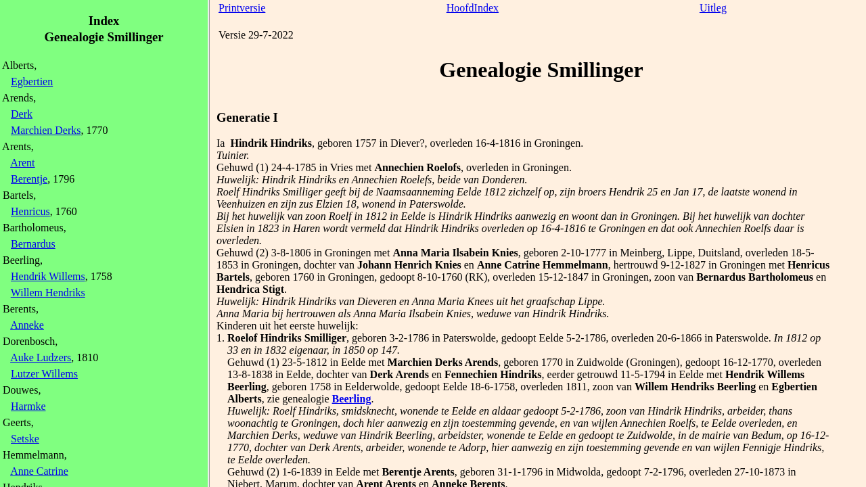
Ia (220, 143)
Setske (25, 438)
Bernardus (33, 244)
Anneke (27, 325)
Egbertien (32, 81)
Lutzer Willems (44, 373)
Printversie (242, 8)
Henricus (30, 211)
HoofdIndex (473, 8)
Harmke (28, 406)
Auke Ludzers (40, 357)
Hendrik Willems (48, 276)
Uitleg (713, 8)
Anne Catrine (39, 471)
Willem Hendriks (48, 292)
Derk (21, 114)
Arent (22, 162)
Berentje (29, 179)
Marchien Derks (46, 130)
